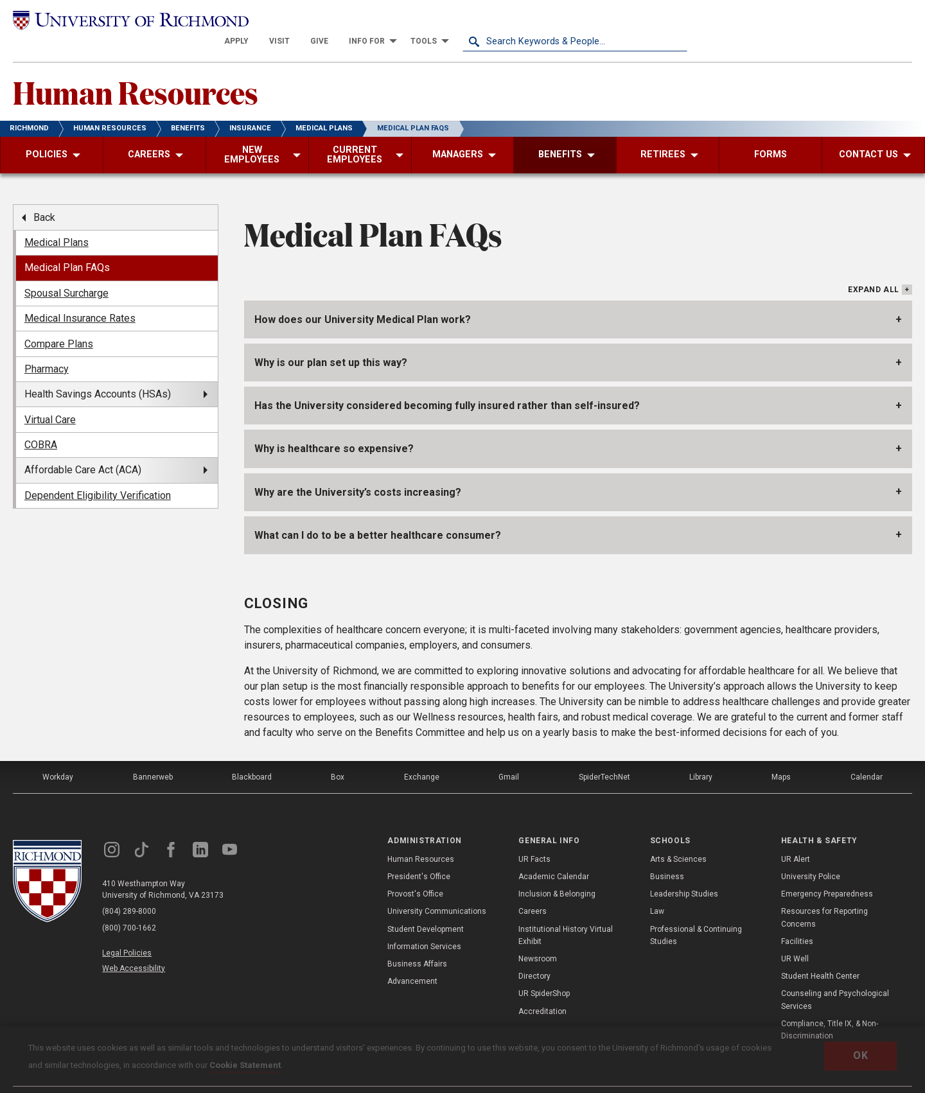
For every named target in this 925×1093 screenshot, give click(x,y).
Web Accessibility (133, 947)
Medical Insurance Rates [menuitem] (80, 298)
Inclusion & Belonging (556, 873)
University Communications (436, 890)
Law (657, 890)
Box (337, 756)
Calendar (866, 756)
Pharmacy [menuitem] (46, 348)
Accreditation (542, 990)
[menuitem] (461, 21)
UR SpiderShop (544, 972)
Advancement (412, 960)
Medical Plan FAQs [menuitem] (67, 247)
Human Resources (135, 71)
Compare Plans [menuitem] (58, 323)
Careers (532, 890)
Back (44, 196)
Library (700, 756)
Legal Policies (127, 932)
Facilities (797, 920)
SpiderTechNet (604, 756)
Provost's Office (415, 873)
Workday (57, 756)
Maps (781, 756)
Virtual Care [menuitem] (50, 398)
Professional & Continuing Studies (696, 914)
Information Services (424, 925)
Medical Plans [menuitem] (56, 222)
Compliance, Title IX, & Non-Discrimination (829, 1008)
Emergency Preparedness (827, 873)
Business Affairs (417, 943)
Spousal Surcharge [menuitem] (66, 272)
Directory (534, 955)
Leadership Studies (684, 873)
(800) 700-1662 (129, 908)
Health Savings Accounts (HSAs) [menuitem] (97, 373)
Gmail (508, 756)
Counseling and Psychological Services (835, 979)
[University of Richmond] (125, 21)
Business (667, 856)
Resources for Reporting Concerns (824, 896)
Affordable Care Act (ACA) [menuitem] (82, 449)
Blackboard (252, 756)
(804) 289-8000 (129, 891)
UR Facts (534, 838)
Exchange (421, 756)
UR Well (795, 938)
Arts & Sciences (678, 838)
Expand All (873, 269)
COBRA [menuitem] (40, 424)
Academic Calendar (553, 856)
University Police (810, 856)
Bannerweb (153, 756)
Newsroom (537, 938)
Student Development (425, 908)
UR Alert (795, 838)
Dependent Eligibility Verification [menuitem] (97, 474)
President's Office (418, 856)
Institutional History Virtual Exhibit (565, 914)
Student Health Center (820, 955)
